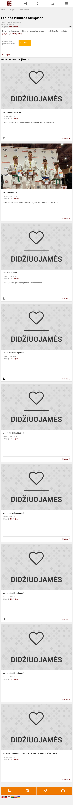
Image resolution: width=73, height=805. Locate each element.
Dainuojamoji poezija (12, 112)
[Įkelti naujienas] (25, 3)
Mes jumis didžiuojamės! (13, 353)
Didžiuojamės (24, 10)
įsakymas (5, 34)
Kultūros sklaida (10, 273)
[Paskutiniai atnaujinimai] (39, 3)
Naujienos (13, 10)
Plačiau (65, 138)
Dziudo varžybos (10, 192)
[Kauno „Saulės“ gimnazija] (9, 3)
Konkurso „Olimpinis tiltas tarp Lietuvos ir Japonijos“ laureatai (30, 753)
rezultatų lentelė (16, 34)
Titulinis (4, 10)
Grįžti (8, 54)
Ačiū (23, 43)
